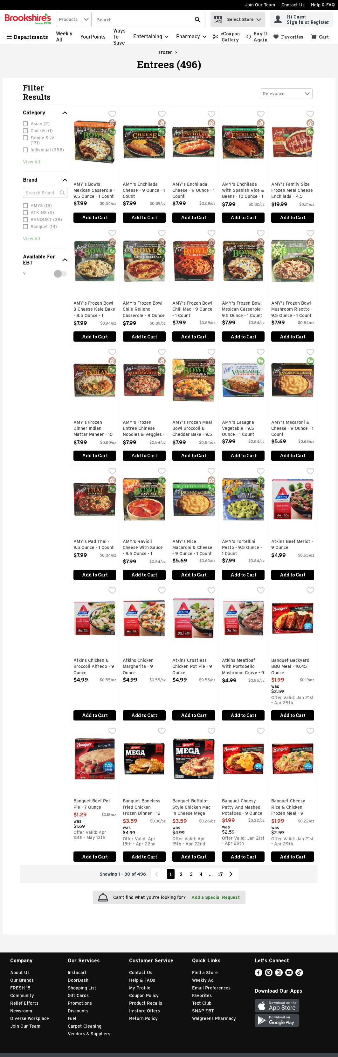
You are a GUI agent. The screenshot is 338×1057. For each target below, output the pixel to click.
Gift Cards (78, 995)
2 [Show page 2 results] (181, 874)
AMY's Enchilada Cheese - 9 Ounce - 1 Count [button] (144, 191)
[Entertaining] (151, 36)
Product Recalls (145, 1003)
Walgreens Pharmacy (214, 1018)
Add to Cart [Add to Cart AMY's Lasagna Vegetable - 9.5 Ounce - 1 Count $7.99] (243, 455)
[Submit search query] (197, 19)
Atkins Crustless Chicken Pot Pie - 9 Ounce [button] (193, 667)
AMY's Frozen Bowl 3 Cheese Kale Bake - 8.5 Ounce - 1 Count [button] (94, 309)
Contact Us (293, 4)
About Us (20, 972)
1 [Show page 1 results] (170, 874)
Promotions (80, 1003)
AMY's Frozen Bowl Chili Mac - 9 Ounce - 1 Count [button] (193, 309)
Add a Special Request (215, 897)
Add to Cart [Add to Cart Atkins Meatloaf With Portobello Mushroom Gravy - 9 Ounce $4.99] (243, 715)
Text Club (201, 1003)
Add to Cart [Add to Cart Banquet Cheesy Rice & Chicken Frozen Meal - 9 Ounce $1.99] (293, 857)
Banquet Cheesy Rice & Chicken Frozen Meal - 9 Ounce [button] (292, 807)
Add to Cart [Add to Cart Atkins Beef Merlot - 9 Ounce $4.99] (293, 575)
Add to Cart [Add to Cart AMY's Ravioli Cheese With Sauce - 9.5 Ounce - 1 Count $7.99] (144, 575)
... (211, 874)
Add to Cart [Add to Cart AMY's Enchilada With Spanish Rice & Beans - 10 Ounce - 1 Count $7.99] (243, 217)
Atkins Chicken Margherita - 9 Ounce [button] (144, 667)
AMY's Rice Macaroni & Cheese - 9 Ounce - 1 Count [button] (193, 548)
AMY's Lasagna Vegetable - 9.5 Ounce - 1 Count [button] (243, 429)
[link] (226, 37)
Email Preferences (211, 987)
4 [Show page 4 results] (201, 874)
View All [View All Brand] (31, 240)
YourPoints (93, 37)
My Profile (139, 987)
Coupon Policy (144, 995)
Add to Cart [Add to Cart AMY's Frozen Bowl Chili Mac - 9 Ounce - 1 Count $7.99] (194, 337)
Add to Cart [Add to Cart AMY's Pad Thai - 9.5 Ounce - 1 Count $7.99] (95, 575)
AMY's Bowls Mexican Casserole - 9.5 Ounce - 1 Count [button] (94, 191)
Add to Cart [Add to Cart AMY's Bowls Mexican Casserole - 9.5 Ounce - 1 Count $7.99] (95, 217)
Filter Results (37, 92)
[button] (258, 18)
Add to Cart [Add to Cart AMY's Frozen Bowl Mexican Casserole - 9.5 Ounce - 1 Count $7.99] (243, 337)
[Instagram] (279, 975)
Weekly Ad (203, 980)
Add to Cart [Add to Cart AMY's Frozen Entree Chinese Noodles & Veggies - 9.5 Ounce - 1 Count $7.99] (144, 455)
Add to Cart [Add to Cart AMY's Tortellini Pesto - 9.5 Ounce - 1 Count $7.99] (243, 575)
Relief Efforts (24, 1003)
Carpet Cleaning (84, 1026)
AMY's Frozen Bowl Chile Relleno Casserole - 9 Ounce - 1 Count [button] (144, 309)
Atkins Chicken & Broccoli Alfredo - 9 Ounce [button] (94, 667)
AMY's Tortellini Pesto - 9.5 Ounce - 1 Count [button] (243, 548)
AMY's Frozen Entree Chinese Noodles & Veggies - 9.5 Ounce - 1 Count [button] (144, 429)
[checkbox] (112, 114)
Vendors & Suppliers (89, 1033)
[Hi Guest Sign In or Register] (301, 19)
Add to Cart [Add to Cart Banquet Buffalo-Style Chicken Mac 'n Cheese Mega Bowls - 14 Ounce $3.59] (194, 857)
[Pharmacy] (191, 36)
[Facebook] (258, 975)
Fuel (72, 1018)
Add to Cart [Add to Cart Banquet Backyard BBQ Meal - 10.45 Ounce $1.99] (293, 715)
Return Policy (143, 1018)
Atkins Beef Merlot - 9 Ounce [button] (292, 545)
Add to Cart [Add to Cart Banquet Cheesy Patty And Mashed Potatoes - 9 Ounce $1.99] (243, 857)
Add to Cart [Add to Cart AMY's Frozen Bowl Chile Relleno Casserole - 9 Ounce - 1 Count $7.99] (144, 337)
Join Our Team (260, 4)
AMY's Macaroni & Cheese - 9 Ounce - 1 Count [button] (292, 429)
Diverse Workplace (29, 1018)
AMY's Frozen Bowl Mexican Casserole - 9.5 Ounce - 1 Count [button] (243, 309)
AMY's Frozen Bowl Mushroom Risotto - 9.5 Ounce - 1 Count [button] (292, 309)
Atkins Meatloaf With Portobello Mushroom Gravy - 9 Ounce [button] (243, 667)
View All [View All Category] (31, 163)
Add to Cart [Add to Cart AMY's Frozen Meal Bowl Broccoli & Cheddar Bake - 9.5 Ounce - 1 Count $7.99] (194, 455)
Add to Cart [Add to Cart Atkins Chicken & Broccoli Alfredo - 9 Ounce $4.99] (95, 715)
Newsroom (21, 1010)
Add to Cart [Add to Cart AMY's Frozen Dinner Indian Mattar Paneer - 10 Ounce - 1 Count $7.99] (95, 455)
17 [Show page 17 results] (220, 874)
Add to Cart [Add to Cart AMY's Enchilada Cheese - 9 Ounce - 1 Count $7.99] (144, 217)
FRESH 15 (20, 987)
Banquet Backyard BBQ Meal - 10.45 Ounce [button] (292, 667)
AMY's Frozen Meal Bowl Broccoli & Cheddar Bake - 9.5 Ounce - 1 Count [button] (193, 429)
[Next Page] (232, 874)
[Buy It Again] (257, 37)
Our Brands (22, 980)
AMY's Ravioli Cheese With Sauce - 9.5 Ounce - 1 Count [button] (144, 548)
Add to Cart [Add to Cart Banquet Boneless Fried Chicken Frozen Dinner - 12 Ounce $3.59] (144, 857)
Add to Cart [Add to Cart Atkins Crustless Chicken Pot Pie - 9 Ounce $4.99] (194, 715)
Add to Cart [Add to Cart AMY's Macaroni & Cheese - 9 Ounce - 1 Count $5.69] (293, 455)
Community (22, 995)
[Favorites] (288, 37)
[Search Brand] (45, 194)
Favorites (202, 995)
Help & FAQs (142, 980)
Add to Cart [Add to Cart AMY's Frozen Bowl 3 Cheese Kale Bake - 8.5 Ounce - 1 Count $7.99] (95, 337)
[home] (29, 19)
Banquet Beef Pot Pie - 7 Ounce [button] (94, 804)
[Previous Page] (158, 874)
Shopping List (82, 987)
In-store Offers (144, 1010)
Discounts (78, 1010)
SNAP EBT (203, 1010)
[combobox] (74, 19)
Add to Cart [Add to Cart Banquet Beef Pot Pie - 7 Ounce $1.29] (95, 857)
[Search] (148, 19)
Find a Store (205, 972)
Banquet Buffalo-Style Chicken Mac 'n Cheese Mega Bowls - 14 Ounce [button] (193, 807)
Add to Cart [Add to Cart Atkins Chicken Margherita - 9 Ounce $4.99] (144, 715)
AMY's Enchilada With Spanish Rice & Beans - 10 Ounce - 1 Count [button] (243, 191)
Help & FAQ (323, 4)
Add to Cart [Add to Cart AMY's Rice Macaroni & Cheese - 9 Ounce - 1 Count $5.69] (194, 575)
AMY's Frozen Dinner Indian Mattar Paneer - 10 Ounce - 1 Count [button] (94, 429)
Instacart (77, 972)
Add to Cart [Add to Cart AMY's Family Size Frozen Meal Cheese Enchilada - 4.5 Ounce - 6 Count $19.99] (293, 217)
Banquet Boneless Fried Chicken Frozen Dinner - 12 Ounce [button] (144, 807)
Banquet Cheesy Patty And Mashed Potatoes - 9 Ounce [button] (243, 807)
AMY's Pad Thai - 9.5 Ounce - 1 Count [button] (94, 545)
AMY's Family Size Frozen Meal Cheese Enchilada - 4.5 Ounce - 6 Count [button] (292, 191)
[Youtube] (289, 975)
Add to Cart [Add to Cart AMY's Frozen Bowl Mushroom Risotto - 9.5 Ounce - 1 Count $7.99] (293, 337)
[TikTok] (299, 975)
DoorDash (78, 980)
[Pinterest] (268, 975)
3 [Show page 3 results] (191, 874)
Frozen (166, 52)
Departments (27, 36)
